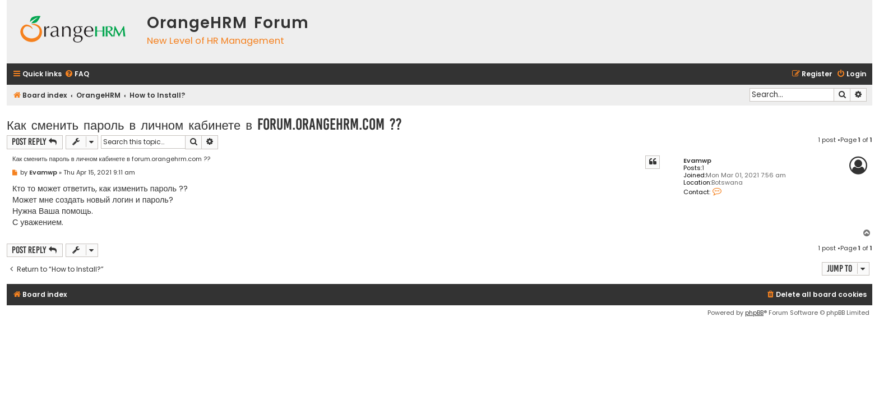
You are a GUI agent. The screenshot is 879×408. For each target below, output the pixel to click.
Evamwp (697, 160)
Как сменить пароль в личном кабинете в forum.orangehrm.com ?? (204, 124)
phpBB (754, 312)
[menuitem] (76, 74)
